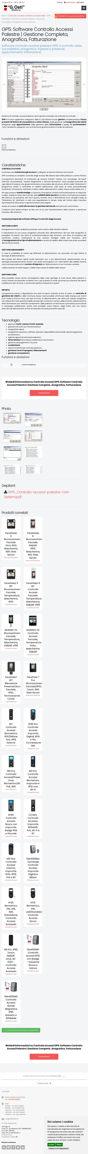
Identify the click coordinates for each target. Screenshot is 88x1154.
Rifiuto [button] (59, 1145)
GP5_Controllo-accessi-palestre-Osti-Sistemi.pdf (37, 494)
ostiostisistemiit (11, 1119)
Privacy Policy (7, 1135)
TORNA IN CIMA (44, 1083)
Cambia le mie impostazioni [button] (59, 1148)
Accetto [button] (51, 1145)
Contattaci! (44, 392)
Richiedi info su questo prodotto (71, 16)
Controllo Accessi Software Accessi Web (21, 1030)
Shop (60, 2)
